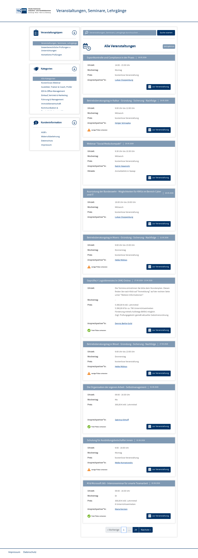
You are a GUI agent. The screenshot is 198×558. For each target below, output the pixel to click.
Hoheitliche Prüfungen (51, 54)
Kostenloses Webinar (51, 82)
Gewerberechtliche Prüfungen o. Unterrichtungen (56, 49)
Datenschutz (47, 140)
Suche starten (166, 32)
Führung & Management (52, 99)
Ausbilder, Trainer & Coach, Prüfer (56, 87)
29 (135, 529)
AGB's (43, 132)
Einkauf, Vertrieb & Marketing (54, 95)
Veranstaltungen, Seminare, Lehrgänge (59, 43)
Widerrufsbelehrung (50, 136)
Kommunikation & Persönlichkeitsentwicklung (54, 110)
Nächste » (146, 529)
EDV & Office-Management (53, 91)
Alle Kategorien (48, 78)
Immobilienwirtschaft (51, 103)
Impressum (46, 145)
